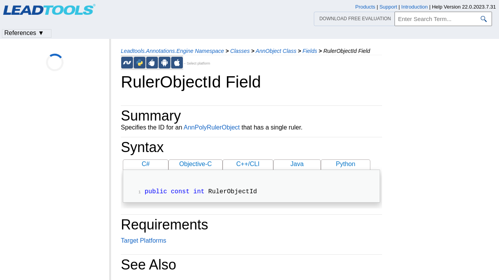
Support (388, 7)
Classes (240, 51)
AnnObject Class (276, 51)
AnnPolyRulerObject (212, 127)
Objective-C (195, 164)
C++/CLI (248, 164)
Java (297, 164)
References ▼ (24, 33)
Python (346, 164)
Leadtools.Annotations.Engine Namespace (172, 51)
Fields (310, 51)
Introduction (414, 7)
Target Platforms (143, 241)
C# (146, 164)
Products (365, 7)
